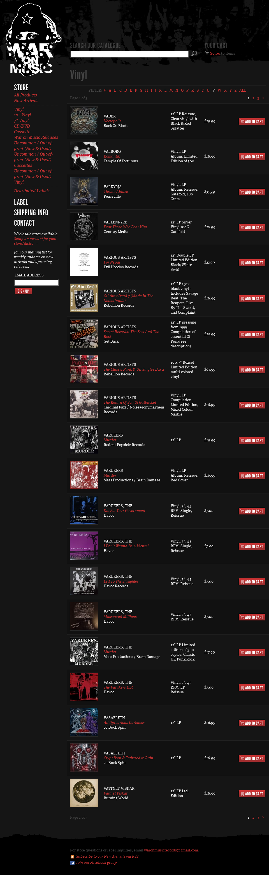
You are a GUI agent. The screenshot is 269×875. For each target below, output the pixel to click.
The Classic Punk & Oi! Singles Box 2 (134, 369)
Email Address (29, 275)
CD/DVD (22, 126)
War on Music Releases (36, 137)
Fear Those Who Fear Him (125, 227)
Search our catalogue (95, 46)
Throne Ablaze (116, 192)
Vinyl (19, 109)
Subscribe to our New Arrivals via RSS (107, 856)
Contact (24, 223)
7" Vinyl (21, 121)
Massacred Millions (120, 617)
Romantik (112, 156)
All (242, 91)
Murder (110, 440)
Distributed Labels (32, 191)
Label (21, 202)
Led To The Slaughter (121, 581)
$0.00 (215, 54)
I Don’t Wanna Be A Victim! (126, 546)
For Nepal (112, 262)
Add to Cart (252, 121)
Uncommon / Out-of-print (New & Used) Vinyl (33, 177)
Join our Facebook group (96, 863)
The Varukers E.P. (118, 687)
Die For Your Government (124, 511)
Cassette (22, 132)
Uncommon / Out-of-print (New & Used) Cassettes (33, 160)
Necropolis (112, 121)
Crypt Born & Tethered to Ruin (128, 758)
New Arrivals (26, 101)
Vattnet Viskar (115, 793)
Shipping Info (31, 213)
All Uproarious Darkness (124, 723)
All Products (25, 95)
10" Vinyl (22, 115)
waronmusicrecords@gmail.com (171, 850)
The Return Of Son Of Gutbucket (130, 403)
